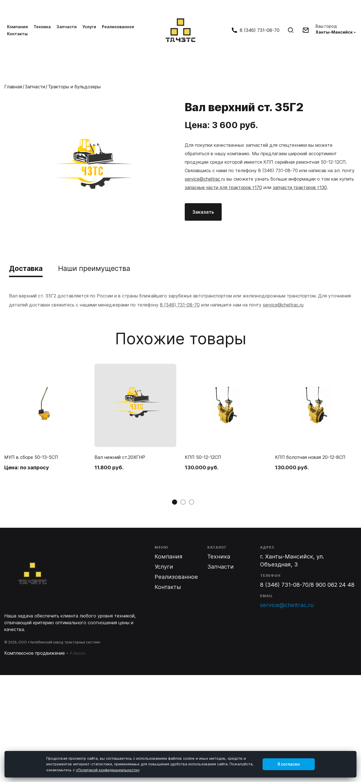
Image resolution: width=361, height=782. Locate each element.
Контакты (17, 33)
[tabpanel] (45, 422)
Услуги (89, 26)
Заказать (203, 211)
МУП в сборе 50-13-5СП (31, 457)
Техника (42, 26)
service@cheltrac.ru (283, 305)
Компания (17, 26)
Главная (13, 86)
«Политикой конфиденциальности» (108, 770)
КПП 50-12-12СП (203, 457)
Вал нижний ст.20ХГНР (119, 457)
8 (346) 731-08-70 (180, 305)
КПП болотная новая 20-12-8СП (310, 457)
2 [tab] (183, 502)
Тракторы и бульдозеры (74, 86)
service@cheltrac (203, 178)
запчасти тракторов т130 (303, 187)
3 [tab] (191, 502)
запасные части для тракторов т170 (225, 187)
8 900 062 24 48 (333, 584)
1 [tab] (174, 502)
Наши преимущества (100, 268)
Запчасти (66, 26)
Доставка (27, 268)
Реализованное (118, 26)
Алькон (77, 653)
